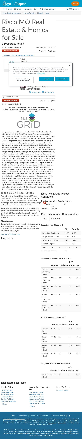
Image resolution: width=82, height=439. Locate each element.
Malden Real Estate (7, 394)
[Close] (69, 65)
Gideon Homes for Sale (36, 401)
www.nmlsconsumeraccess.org (26, 431)
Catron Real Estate (7, 392)
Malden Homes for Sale (36, 399)
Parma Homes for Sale (36, 394)
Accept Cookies (62, 79)
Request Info (35, 92)
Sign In (75, 3)
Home (13, 415)
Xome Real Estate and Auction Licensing (14, 419)
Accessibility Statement (58, 415)
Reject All (46, 79)
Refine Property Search (10, 50)
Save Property (48, 92)
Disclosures (45, 415)
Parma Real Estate (7, 390)
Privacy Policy (23, 415)
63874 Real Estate (62, 390)
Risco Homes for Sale (36, 392)
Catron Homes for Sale (36, 397)
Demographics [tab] (56, 218)
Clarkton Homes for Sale (37, 403)
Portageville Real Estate (8, 401)
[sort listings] (49, 47)
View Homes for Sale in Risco (10, 234)
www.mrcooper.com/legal (62, 431)
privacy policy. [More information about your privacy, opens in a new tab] (41, 73)
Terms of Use (34, 415)
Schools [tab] (45, 218)
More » (4, 404)
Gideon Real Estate (7, 397)
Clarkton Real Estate (7, 399)
